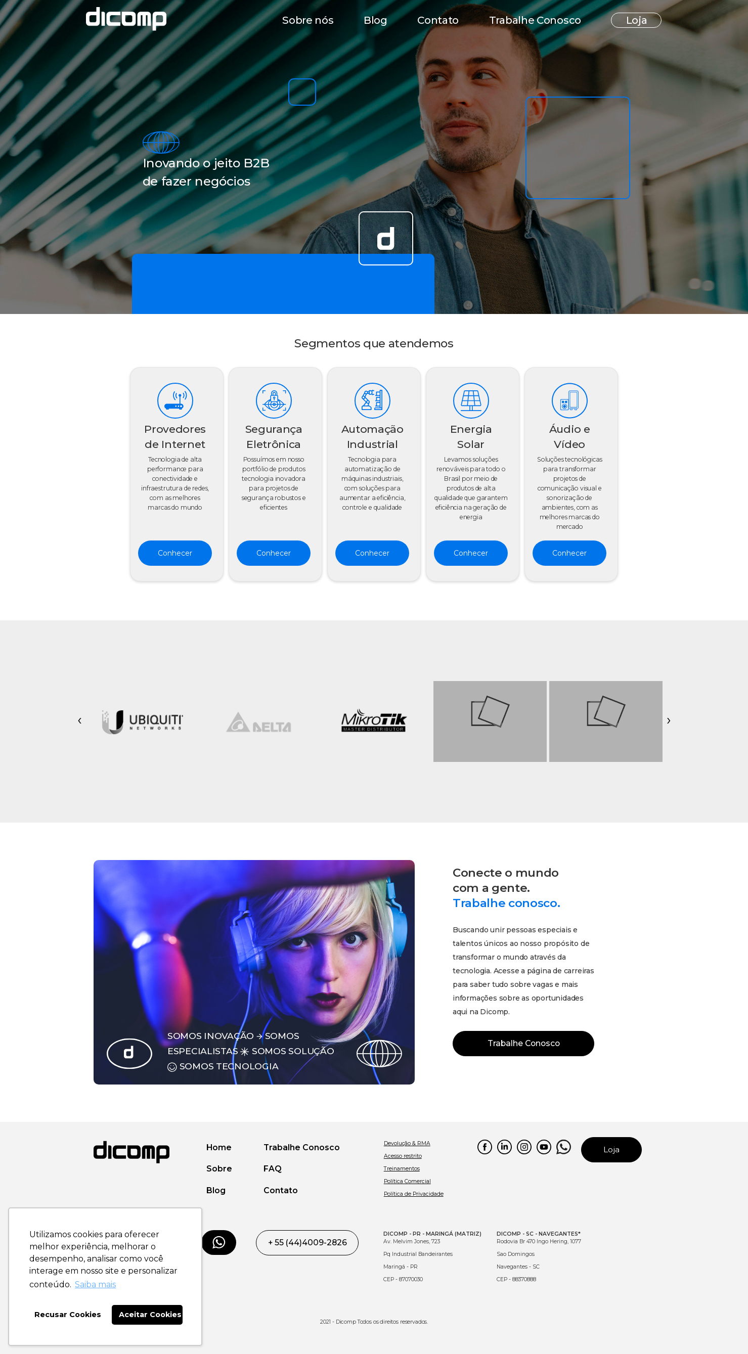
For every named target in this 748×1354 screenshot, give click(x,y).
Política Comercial (407, 1181)
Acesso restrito (403, 1156)
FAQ (272, 1169)
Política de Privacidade (414, 1194)
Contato (438, 20)
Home (219, 1147)
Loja (636, 20)
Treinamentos (402, 1168)
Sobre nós (307, 20)
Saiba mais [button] (95, 1284)
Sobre (219, 1169)
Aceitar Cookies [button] (150, 1314)
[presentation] (79, 721)
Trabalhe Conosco (535, 20)
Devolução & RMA (407, 1143)
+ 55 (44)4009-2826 (307, 1242)
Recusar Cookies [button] (67, 1314)
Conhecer (175, 553)
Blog (375, 20)
